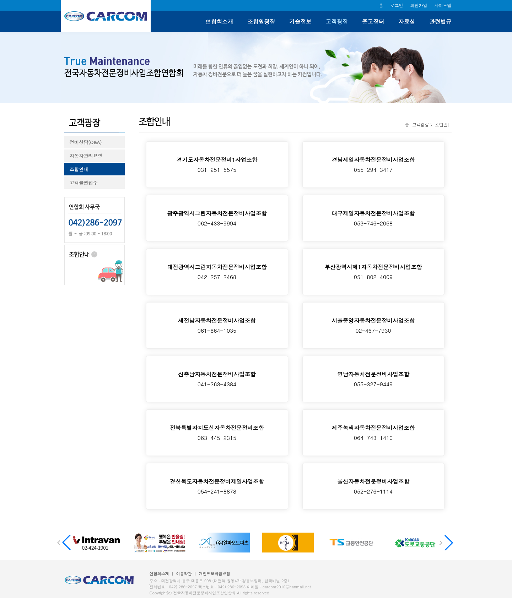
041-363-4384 (217, 379)
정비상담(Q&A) (86, 142)
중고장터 (373, 21)
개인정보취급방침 (214, 573)
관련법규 (440, 21)
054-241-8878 (217, 486)
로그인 (396, 5)
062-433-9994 (217, 218)
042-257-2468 (217, 272)
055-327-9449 (373, 379)
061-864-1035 (217, 325)
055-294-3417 (373, 164)
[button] (447, 542)
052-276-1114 (373, 486)
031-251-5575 (217, 164)
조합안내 (79, 169)
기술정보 (300, 21)
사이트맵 (443, 5)
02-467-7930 (373, 325)
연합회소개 (219, 21)
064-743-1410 (373, 432)
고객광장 (337, 21)
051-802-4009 (373, 272)
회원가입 (418, 5)
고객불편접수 (84, 182)
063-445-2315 (217, 432)
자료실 (406, 21)
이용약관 (184, 573)
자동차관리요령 (86, 155)
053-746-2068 (373, 218)
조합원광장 (261, 21)
